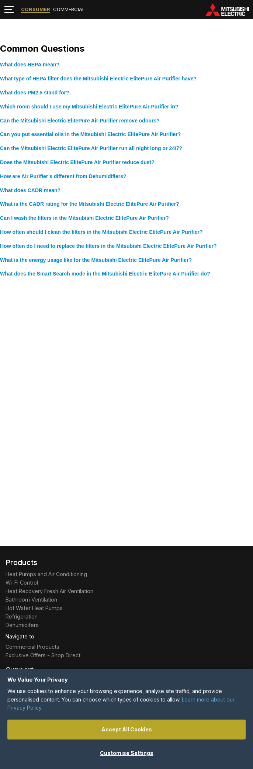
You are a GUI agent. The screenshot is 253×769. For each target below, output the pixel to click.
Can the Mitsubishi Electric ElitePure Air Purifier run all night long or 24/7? (91, 148)
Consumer (35, 9)
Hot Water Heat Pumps (34, 608)
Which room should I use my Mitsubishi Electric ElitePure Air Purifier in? (89, 107)
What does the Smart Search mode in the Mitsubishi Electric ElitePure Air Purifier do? (105, 274)
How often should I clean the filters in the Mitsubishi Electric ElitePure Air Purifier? (101, 232)
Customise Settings (126, 753)
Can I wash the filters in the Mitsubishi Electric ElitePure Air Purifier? (84, 218)
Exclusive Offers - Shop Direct (43, 655)
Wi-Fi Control (22, 582)
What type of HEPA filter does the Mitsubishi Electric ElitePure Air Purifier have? (98, 79)
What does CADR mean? (30, 190)
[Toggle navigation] (9, 9)
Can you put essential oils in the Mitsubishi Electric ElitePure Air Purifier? (90, 134)
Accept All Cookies (126, 729)
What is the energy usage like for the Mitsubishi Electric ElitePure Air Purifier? (96, 260)
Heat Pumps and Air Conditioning (46, 574)
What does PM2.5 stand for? (34, 93)
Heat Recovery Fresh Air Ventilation (49, 591)
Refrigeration (22, 616)
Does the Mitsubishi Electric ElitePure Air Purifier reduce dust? (77, 162)
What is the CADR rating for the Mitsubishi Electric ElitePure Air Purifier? (89, 204)
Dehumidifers (22, 625)
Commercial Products (32, 647)
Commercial (69, 9)
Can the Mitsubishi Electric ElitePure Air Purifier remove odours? (80, 121)
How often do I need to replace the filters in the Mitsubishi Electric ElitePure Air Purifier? (108, 246)
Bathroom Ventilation (31, 599)
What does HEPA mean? (29, 64)
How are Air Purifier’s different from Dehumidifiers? (63, 176)
